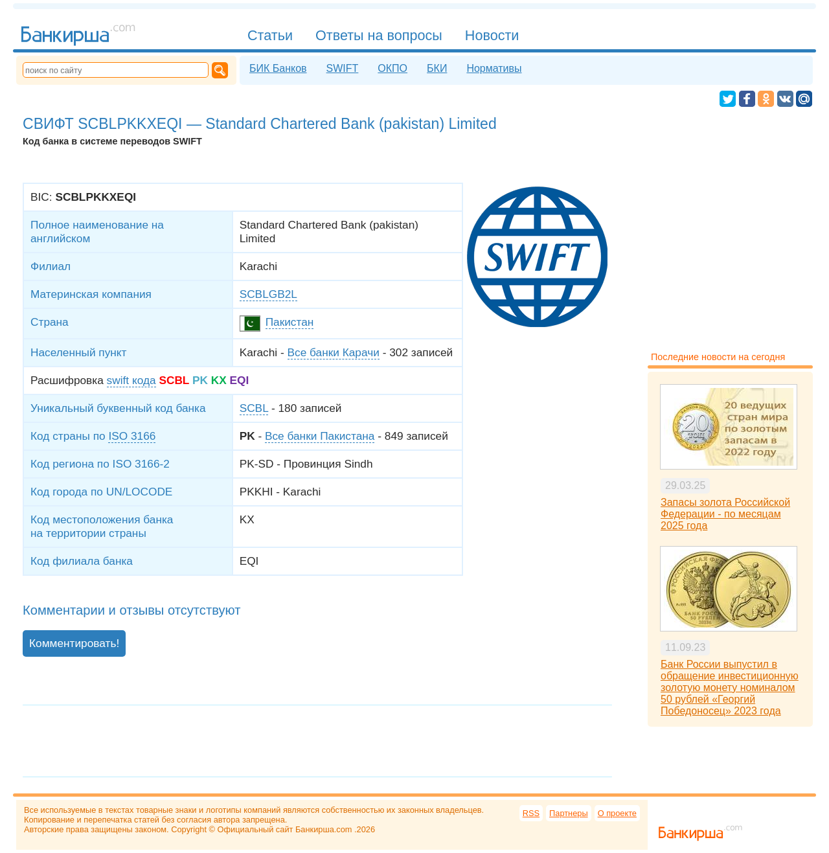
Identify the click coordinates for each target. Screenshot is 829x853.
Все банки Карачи (334, 352)
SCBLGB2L (268, 294)
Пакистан (290, 321)
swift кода (131, 380)
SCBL (254, 408)
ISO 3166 (131, 435)
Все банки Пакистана (319, 435)
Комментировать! (74, 643)
